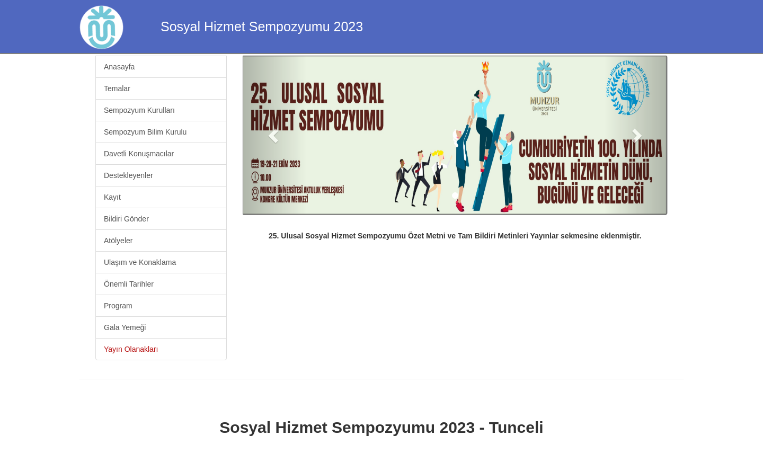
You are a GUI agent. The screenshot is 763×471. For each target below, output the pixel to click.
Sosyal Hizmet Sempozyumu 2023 (262, 26)
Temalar (117, 88)
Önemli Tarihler (129, 284)
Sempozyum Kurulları (139, 110)
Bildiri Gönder (126, 219)
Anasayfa (119, 67)
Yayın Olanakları (131, 349)
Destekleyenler (128, 175)
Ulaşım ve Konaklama (140, 262)
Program (118, 305)
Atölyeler (118, 240)
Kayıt (112, 197)
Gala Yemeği (125, 327)
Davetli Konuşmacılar (139, 153)
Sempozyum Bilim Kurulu (145, 132)
